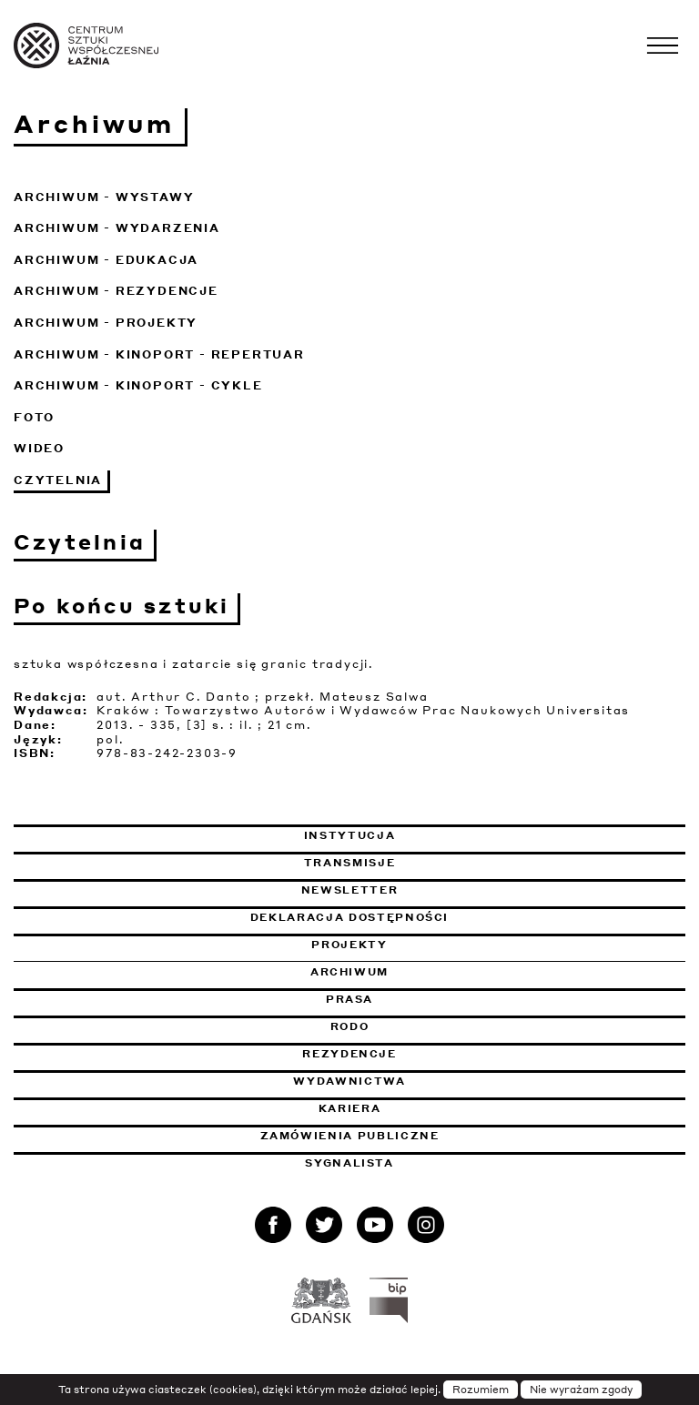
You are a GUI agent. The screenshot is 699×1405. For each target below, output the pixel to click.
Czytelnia (58, 480)
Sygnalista (349, 1163)
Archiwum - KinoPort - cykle (138, 385)
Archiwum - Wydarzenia (117, 228)
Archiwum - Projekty (106, 322)
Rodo (350, 1026)
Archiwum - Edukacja (106, 260)
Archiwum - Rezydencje (116, 291)
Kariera (350, 1108)
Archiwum (349, 971)
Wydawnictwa (349, 1081)
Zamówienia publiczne (399, 1135)
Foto (34, 417)
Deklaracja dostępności (349, 917)
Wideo (39, 448)
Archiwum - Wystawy (104, 197)
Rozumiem (480, 1389)
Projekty (349, 944)
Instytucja (350, 835)
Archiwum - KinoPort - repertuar (159, 354)
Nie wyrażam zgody (581, 1389)
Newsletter (350, 890)
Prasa (349, 999)
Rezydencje (349, 1053)
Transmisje (443, 862)
